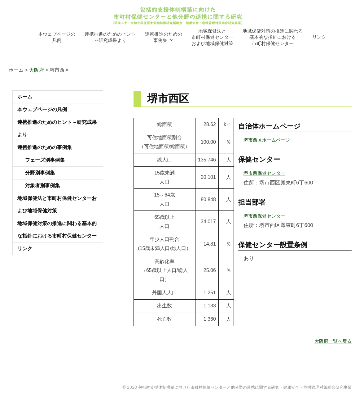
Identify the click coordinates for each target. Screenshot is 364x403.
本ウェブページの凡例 (56, 37)
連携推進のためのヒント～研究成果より (110, 37)
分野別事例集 (40, 172)
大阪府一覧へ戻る (330, 341)
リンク (319, 36)
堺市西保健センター (267, 173)
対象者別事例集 (42, 185)
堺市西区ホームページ (269, 140)
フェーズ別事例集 (45, 160)
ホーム (24, 96)
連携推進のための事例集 (163, 37)
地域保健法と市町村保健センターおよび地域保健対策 (212, 37)
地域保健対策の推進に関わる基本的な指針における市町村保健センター (273, 37)
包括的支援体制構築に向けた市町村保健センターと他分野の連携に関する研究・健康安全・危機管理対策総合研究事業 (237, 386)
